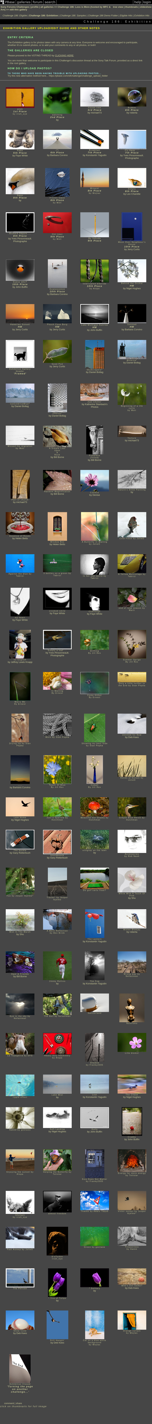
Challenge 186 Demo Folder (103, 15)
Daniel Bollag (96, 372)
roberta (133, 112)
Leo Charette (133, 194)
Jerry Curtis (133, 249)
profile (35, 7)
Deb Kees (133, 737)
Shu (133, 898)
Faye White (22, 155)
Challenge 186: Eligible (15, 15)
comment (9, 1403)
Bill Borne (59, 457)
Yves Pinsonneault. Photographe (133, 156)
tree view (118, 7)
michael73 (96, 112)
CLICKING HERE (64, 55)
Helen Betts (21, 538)
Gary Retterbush (21, 852)
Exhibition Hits (141, 15)
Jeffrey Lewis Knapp (21, 662)
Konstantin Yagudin (96, 155)
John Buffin (22, 287)
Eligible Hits (126, 15)
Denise (96, 495)
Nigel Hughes (133, 288)
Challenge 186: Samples (73, 15)
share (19, 1403)
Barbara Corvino (59, 155)
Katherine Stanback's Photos (96, 405)
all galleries (47, 7)
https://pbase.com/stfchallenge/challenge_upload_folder (78, 75)
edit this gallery (18, 9)
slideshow (145, 7)
